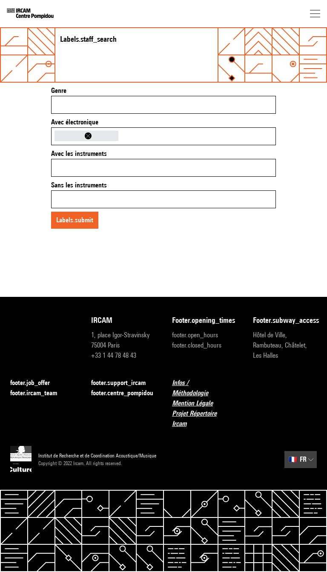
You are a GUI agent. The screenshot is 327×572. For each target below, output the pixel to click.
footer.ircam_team (38, 393)
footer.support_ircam (123, 383)
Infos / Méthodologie (204, 388)
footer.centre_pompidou (122, 393)
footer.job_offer (35, 383)
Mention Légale (197, 403)
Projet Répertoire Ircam (204, 418)
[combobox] (163, 105)
